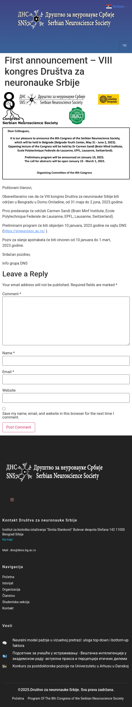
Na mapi (7, 539)
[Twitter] (19, 497)
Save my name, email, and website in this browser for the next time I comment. (58, 415)
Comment (11, 294)
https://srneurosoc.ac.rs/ (24, 231)
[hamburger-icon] (124, 46)
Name (8, 353)
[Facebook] (3, 497)
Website (9, 390)
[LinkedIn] (27, 497)
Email (8, 372)
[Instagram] (11, 497)
